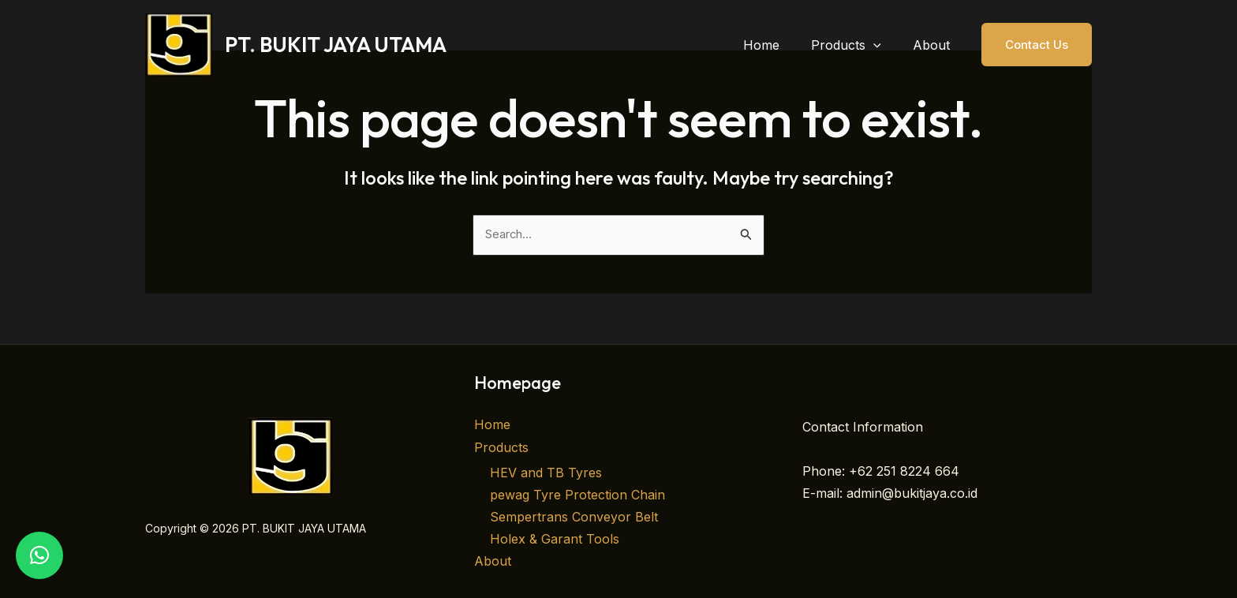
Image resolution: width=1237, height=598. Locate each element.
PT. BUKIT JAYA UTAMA (336, 45)
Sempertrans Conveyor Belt (574, 517)
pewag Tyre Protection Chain (577, 495)
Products (501, 448)
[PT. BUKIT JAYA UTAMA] (178, 43)
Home (492, 426)
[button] (883, 45)
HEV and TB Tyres (546, 473)
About (492, 562)
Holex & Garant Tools (554, 540)
